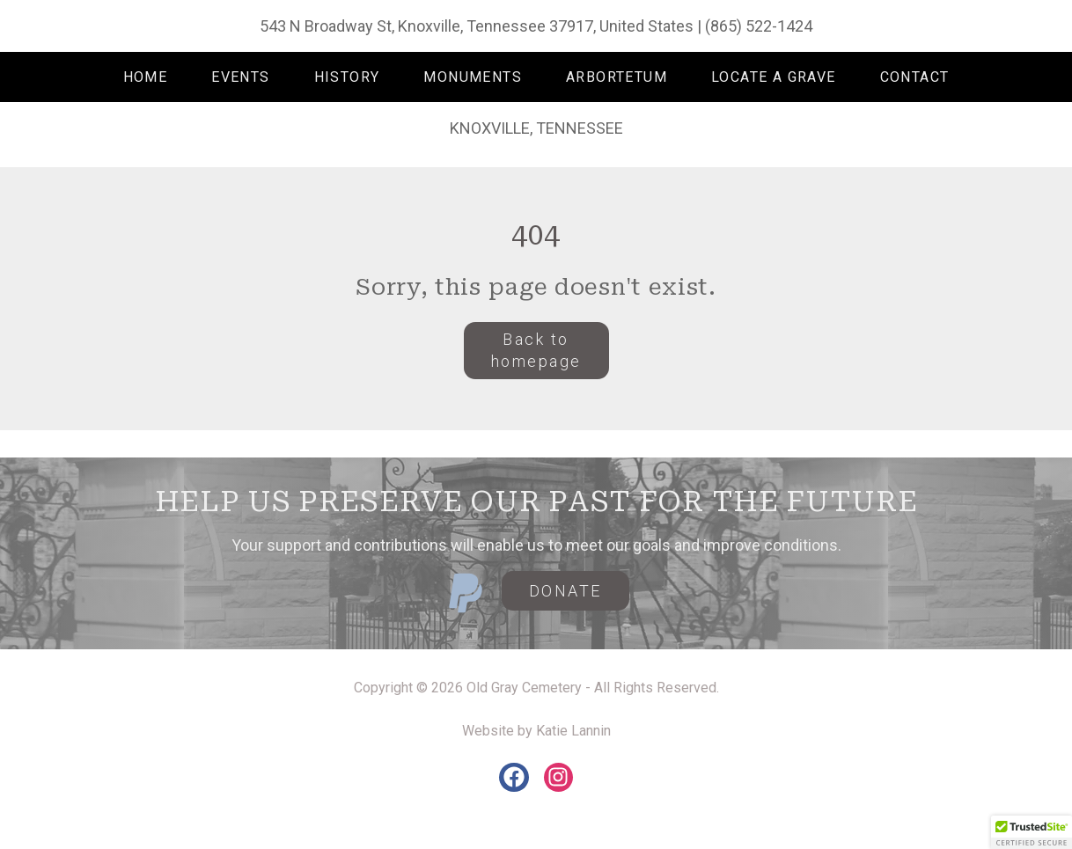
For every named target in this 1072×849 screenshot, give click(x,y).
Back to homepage (536, 350)
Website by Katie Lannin (536, 730)
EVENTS (240, 77)
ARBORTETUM (616, 77)
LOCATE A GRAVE (773, 77)
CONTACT (915, 77)
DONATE (565, 591)
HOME (145, 77)
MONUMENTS (472, 77)
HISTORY (347, 77)
